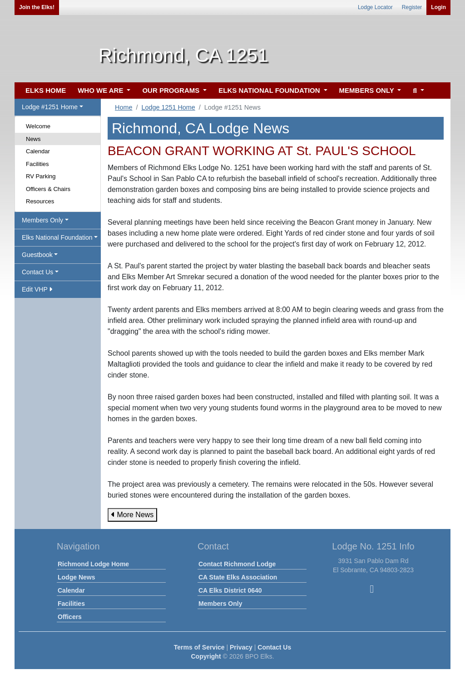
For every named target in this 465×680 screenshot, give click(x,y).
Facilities (37, 164)
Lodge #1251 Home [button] (50, 107)
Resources (40, 201)
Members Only (220, 603)
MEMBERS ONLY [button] (367, 90)
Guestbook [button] (37, 254)
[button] (417, 91)
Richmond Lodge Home (93, 564)
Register (412, 7)
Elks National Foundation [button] (57, 237)
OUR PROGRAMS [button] (171, 90)
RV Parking (41, 176)
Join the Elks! (36, 7)
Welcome (38, 126)
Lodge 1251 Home (168, 107)
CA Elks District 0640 (230, 590)
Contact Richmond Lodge (237, 564)
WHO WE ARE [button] (101, 90)
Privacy (241, 647)
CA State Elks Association (237, 577)
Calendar (38, 151)
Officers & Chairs (48, 189)
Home (123, 107)
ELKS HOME (45, 90)
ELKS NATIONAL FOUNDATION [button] (270, 90)
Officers (70, 616)
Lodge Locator (375, 7)
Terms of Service (199, 647)
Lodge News (76, 577)
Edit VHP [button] (37, 289)
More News (132, 515)
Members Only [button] (42, 220)
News (33, 139)
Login (438, 7)
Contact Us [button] (37, 272)
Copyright (206, 656)
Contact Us (274, 647)
